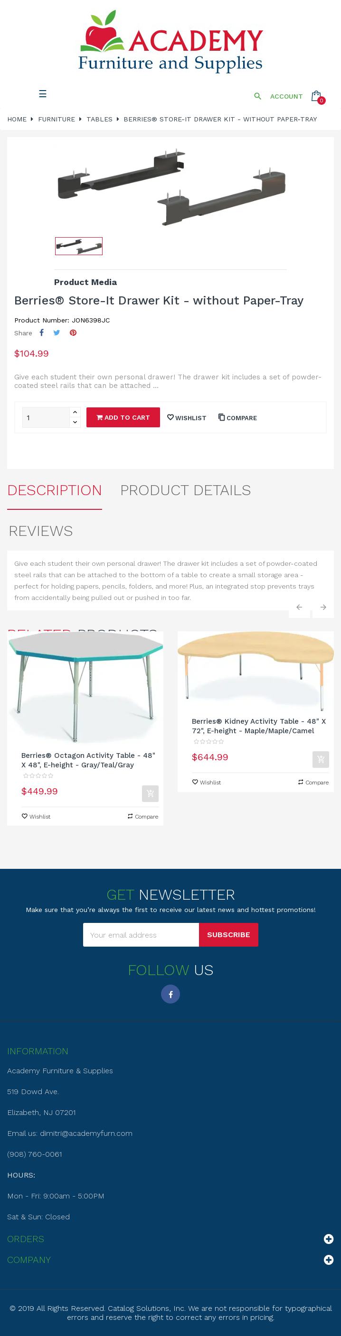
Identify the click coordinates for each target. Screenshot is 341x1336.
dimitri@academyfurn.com (86, 1133)
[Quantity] (46, 417)
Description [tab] (54, 490)
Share (41, 333)
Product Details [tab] (185, 490)
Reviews (41, 531)
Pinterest (73, 333)
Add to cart (123, 417)
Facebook (170, 994)
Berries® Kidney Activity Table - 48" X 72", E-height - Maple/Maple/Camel (259, 726)
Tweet (56, 333)
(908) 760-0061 (34, 1154)
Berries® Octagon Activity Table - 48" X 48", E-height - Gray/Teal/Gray (88, 760)
